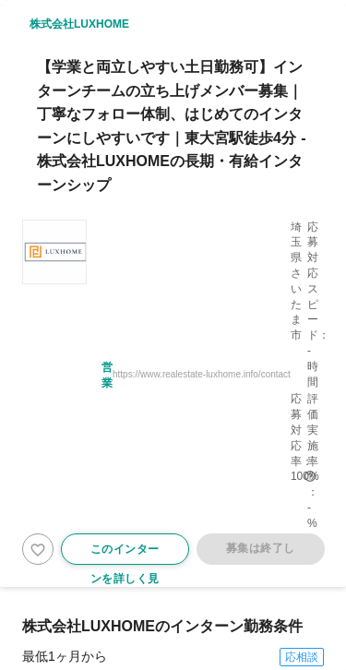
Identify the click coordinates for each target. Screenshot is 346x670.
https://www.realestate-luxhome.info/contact (202, 374)
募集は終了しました (259, 553)
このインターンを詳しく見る (125, 554)
